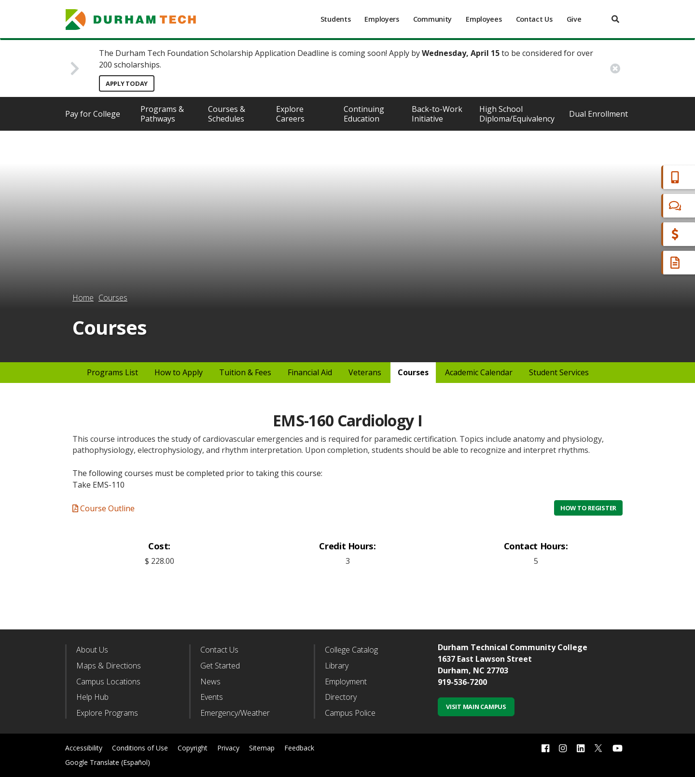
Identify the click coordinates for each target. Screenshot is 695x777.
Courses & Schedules (226, 114)
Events (211, 697)
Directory (341, 697)
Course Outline (103, 508)
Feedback (299, 747)
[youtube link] (617, 748)
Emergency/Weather (235, 713)
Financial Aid (646, 234)
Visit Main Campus (476, 706)
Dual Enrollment (598, 114)
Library (336, 665)
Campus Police (350, 713)
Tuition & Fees (245, 372)
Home (83, 297)
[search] (615, 19)
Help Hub (92, 697)
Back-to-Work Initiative (437, 114)
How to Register (588, 508)
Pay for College (92, 114)
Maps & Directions (108, 665)
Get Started (220, 665)
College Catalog (351, 649)
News (210, 681)
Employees (483, 19)
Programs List (112, 372)
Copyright (193, 747)
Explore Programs (107, 713)
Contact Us (534, 19)
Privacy (228, 747)
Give (574, 19)
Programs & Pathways (162, 114)
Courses (112, 297)
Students (335, 19)
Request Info (648, 262)
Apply (634, 177)
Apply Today (127, 83)
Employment (346, 681)
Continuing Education (364, 114)
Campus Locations (108, 681)
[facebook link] (545, 748)
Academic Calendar (479, 372)
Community (432, 19)
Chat (632, 205)
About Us (92, 649)
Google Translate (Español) (107, 762)
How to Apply (178, 372)
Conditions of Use (140, 747)
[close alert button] (615, 68)
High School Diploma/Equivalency (517, 114)
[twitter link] (598, 747)
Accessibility (83, 747)
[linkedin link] (580, 748)
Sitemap (262, 747)
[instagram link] (562, 748)
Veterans (364, 372)
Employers (381, 19)
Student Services (559, 372)
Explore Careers (290, 114)
